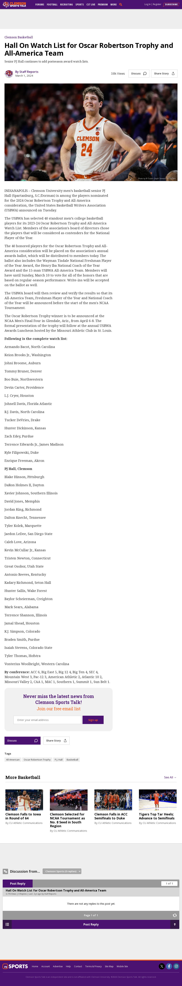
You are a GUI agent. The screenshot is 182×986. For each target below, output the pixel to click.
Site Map (109, 966)
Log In (148, 4)
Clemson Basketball (19, 37)
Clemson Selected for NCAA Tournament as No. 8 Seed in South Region (67, 820)
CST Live (90, 4)
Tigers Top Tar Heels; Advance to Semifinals (156, 816)
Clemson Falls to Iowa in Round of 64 (23, 816)
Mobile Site (122, 966)
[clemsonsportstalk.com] (17, 4)
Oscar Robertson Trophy (37, 759)
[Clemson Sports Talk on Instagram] (176, 966)
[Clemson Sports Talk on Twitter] (162, 966)
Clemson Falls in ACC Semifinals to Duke (111, 816)
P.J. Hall (59, 759)
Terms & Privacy (93, 966)
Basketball (72, 759)
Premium (103, 4)
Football (52, 4)
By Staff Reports (26, 72)
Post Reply (17, 884)
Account (45, 966)
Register (157, 4)
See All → (170, 777)
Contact (78, 966)
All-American (13, 759)
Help (68, 966)
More (113, 4)
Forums (39, 4)
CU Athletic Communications (26, 823)
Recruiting (66, 4)
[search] (121, 4)
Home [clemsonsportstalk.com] (35, 966)
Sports (80, 4)
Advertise (58, 966)
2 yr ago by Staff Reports (45, 894)
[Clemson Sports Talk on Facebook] (169, 966)
